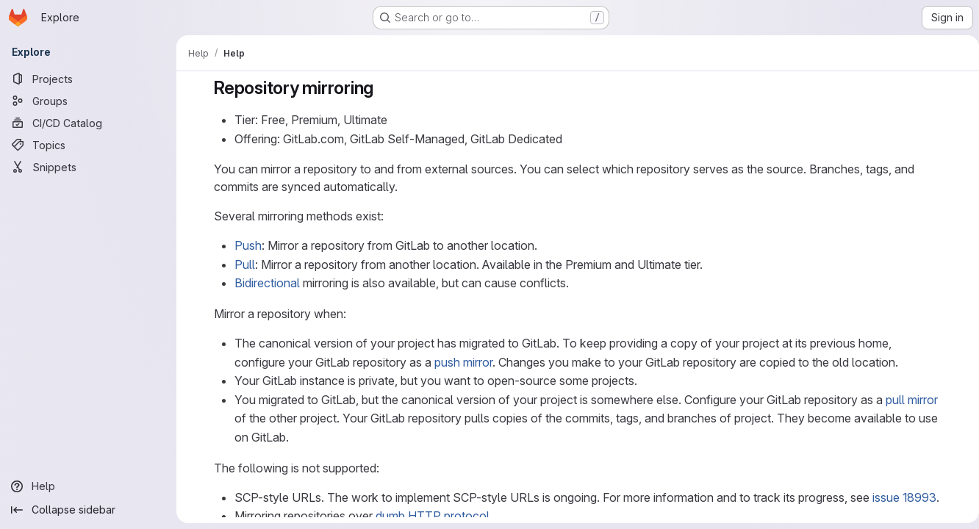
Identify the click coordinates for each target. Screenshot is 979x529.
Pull (242, 264)
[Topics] (88, 144)
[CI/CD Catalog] (88, 122)
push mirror (460, 362)
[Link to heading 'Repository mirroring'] (380, 87)
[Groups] (88, 100)
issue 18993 (901, 497)
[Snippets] (88, 166)
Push (245, 245)
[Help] (88, 486)
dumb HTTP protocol (430, 515)
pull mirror (909, 399)
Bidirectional (264, 283)
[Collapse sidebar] (88, 510)
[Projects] (88, 78)
